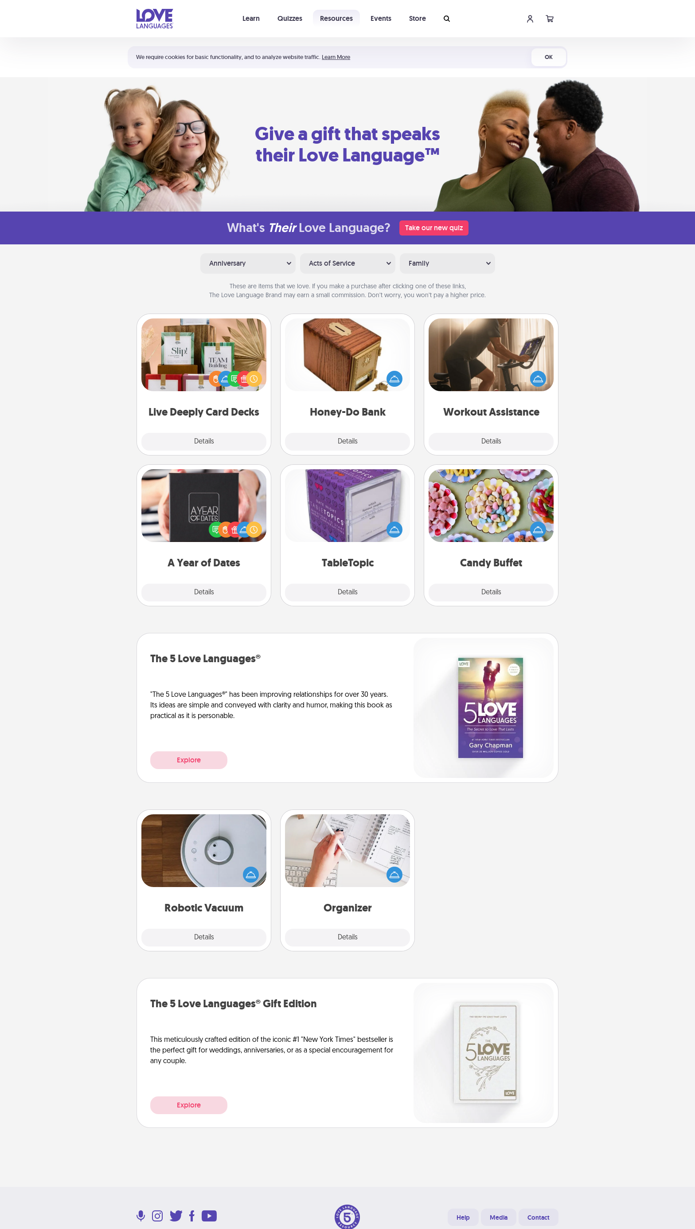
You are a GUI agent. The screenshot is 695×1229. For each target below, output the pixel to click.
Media (499, 1217)
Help (463, 1217)
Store (417, 18)
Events (381, 18)
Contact (538, 1217)
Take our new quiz (434, 227)
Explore (189, 760)
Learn (251, 18)
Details (204, 441)
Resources (336, 18)
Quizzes (289, 18)
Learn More (336, 57)
